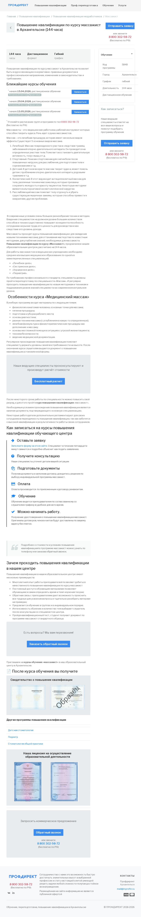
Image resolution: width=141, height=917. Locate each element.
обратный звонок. (56, 551)
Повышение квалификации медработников (77, 16)
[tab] (116, 55)
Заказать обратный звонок (48, 644)
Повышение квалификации (51, 5)
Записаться (80, 92)
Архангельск (127, 884)
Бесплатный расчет (48, 381)
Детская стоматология (20, 730)
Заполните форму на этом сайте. (29, 446)
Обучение (108, 5)
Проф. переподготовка (84, 5)
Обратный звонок (48, 832)
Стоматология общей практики (25, 743)
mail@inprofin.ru (126, 889)
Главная (11, 16)
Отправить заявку (121, 26)
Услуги (122, 5)
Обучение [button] (106, 54)
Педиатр (13, 737)
